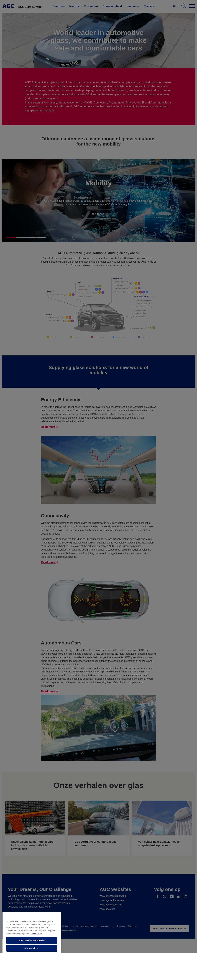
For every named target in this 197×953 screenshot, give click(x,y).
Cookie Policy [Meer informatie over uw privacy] (36, 943)
